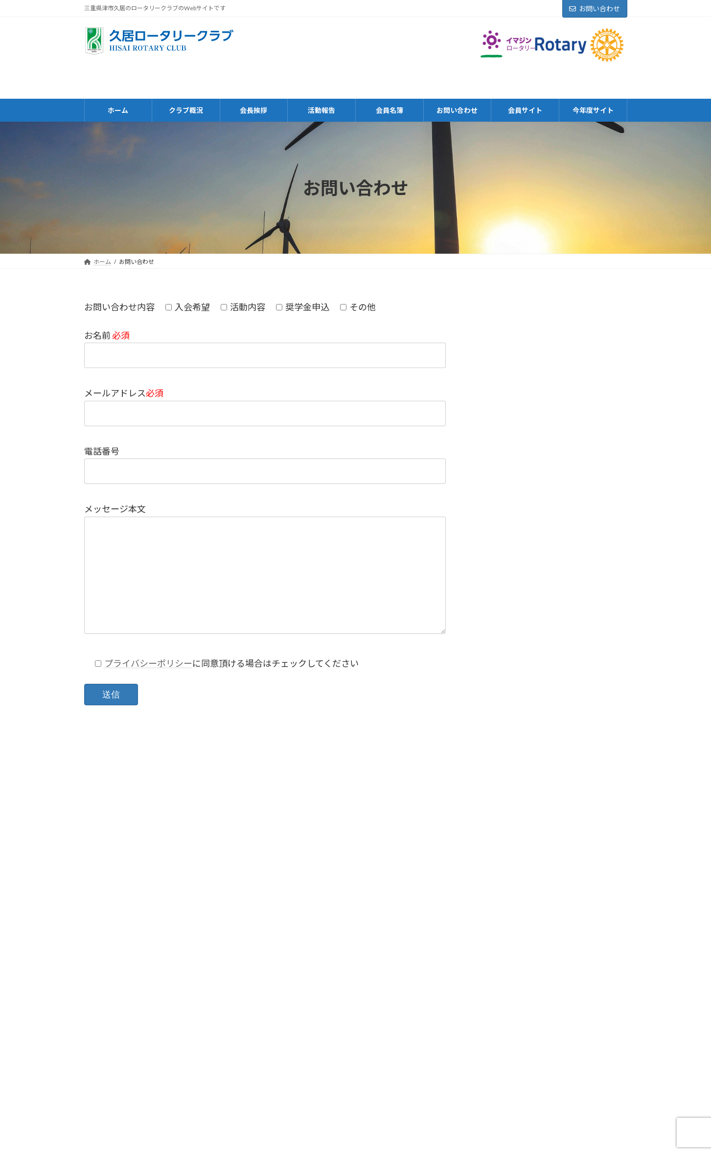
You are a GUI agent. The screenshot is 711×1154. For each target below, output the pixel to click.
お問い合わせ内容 (119, 307)
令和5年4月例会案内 (555, 780)
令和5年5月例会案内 (555, 670)
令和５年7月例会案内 (557, 559)
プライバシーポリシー (148, 663)
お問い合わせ (594, 8)
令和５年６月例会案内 (558, 614)
